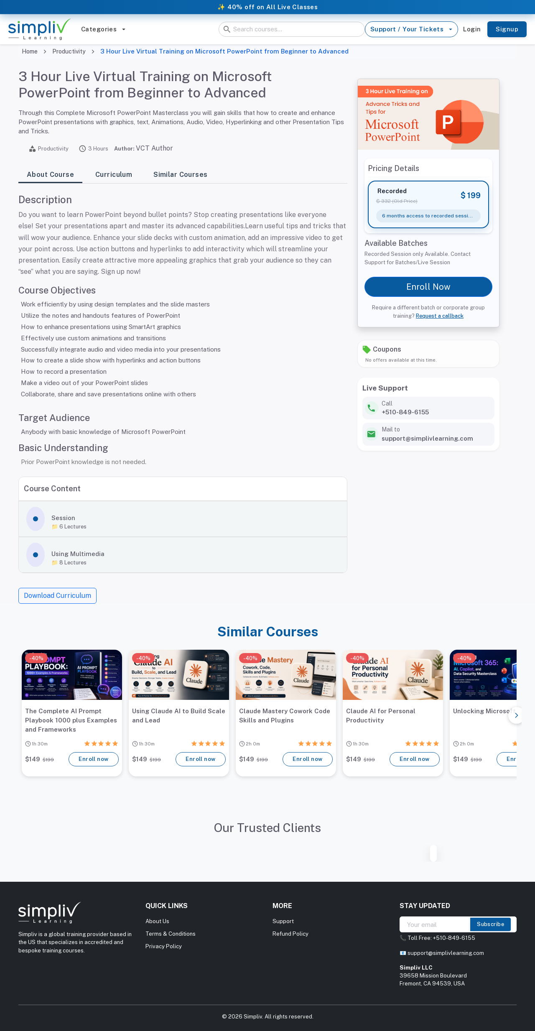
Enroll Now (428, 287)
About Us (157, 921)
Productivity (69, 51)
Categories (103, 29)
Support (283, 921)
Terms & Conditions (170, 934)
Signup (507, 29)
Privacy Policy (163, 946)
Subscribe (490, 924)
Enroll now (93, 759)
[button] (183, 518)
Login (472, 29)
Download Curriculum (57, 596)
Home (30, 51)
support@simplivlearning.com (446, 953)
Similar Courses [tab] (180, 174)
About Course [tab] (50, 174)
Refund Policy (290, 934)
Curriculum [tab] (113, 174)
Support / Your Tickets (411, 29)
